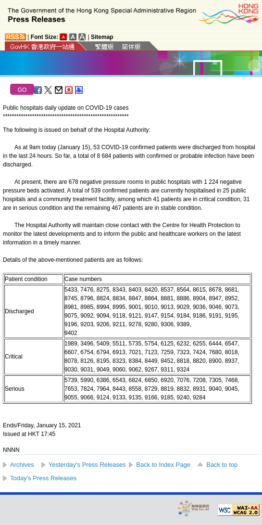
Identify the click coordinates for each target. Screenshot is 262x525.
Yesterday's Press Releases (87, 464)
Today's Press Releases (43, 478)
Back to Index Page (163, 464)
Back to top (221, 464)
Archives (22, 464)
